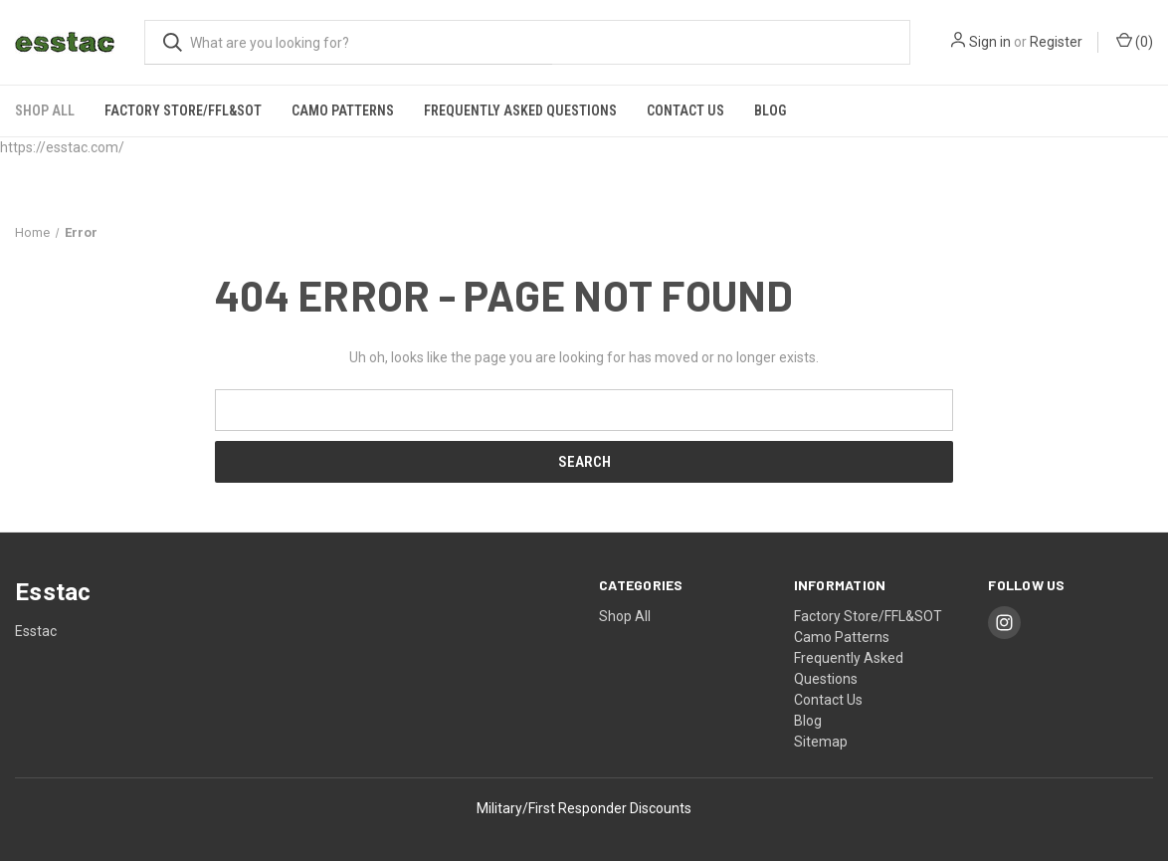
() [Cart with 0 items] (1134, 41)
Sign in (990, 42)
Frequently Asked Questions (520, 110)
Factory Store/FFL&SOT (183, 110)
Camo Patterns (343, 110)
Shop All (45, 110)
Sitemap (821, 742)
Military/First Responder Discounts (584, 808)
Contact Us (685, 110)
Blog (770, 110)
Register (1056, 42)
